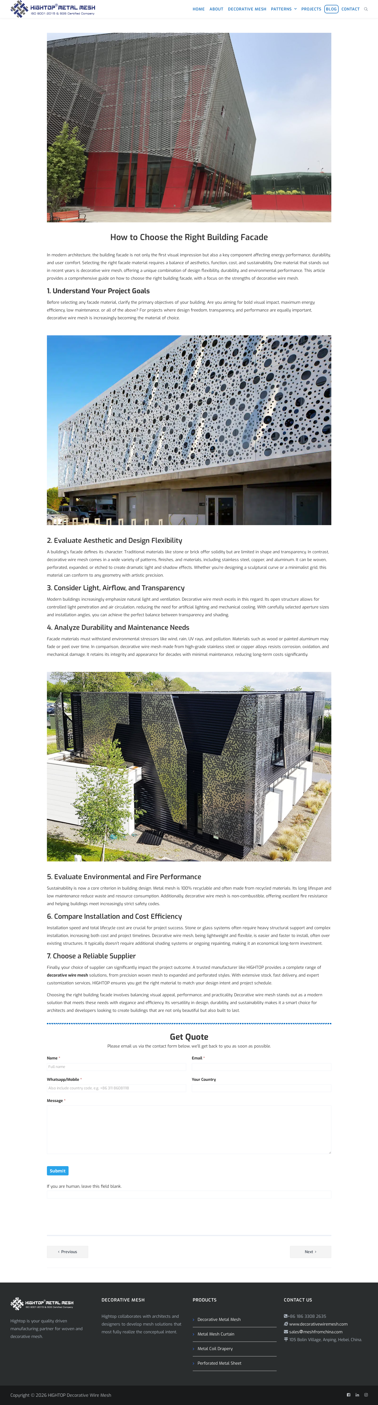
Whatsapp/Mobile (64, 1079)
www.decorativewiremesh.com (318, 1324)
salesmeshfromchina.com (316, 1332)
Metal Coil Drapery (215, 1349)
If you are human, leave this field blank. (84, 1186)
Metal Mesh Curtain (216, 1334)
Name (53, 1058)
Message (56, 1100)
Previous (69, 1251)
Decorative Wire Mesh (89, 1395)
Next (309, 1251)
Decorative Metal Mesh (219, 1319)
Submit (58, 1171)
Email (198, 1058)
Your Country (204, 1079)
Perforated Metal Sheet (219, 1363)
